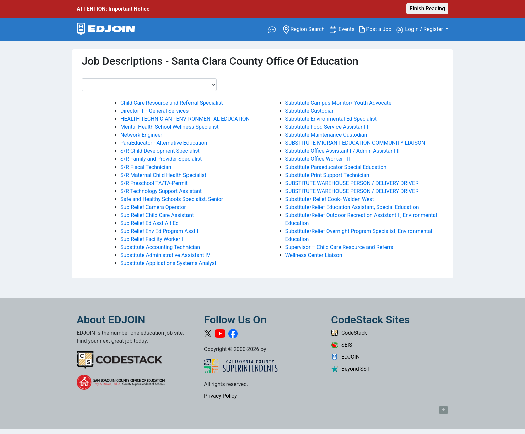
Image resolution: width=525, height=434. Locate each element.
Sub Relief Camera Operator (153, 207)
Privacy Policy (220, 396)
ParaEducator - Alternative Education (163, 143)
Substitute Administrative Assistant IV (165, 255)
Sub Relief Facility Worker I (151, 239)
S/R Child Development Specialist (160, 151)
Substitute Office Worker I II (317, 159)
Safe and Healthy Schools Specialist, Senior (171, 199)
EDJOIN (345, 357)
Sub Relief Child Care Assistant (157, 215)
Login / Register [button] (420, 29)
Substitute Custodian (310, 111)
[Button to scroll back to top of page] (443, 410)
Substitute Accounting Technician (160, 247)
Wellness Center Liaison (313, 255)
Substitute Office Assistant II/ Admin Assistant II (342, 151)
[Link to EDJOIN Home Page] (106, 29)
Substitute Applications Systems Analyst (168, 263)
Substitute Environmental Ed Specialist (331, 119)
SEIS (341, 345)
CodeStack (349, 333)
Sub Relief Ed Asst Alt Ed (149, 223)
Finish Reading (427, 8)
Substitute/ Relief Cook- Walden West (329, 199)
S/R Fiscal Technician (145, 167)
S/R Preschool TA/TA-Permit (154, 183)
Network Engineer (141, 135)
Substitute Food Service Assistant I (326, 127)
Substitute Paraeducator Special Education (336, 167)
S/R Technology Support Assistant (161, 191)
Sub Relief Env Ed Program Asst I (159, 231)
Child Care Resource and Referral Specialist (171, 103)
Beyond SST (350, 369)
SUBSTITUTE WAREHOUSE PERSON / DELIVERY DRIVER (352, 183)
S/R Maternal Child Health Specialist (163, 175)
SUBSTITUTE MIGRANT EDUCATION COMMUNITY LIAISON (355, 143)
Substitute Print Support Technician (327, 175)
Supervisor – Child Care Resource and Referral (340, 247)
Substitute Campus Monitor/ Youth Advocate (338, 103)
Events (349, 28)
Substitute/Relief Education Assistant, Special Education (352, 207)
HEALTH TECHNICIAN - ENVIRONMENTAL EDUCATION (185, 119)
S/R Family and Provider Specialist (161, 159)
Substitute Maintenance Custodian (326, 135)
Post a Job (377, 29)
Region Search (306, 28)
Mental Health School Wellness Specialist (169, 127)
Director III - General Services (154, 111)
